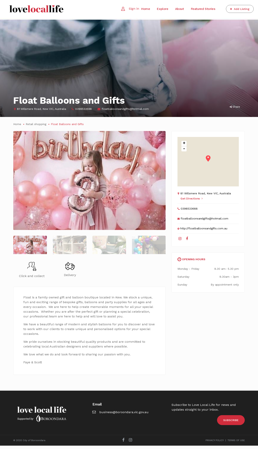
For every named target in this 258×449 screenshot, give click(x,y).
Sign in (134, 8)
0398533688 (83, 108)
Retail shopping (36, 124)
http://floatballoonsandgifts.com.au (203, 228)
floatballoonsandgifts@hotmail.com (125, 108)
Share (235, 106)
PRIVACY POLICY (215, 443)
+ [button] (184, 143)
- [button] (184, 148)
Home (17, 124)
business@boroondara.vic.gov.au (120, 415)
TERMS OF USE (236, 443)
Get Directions (191, 198)
